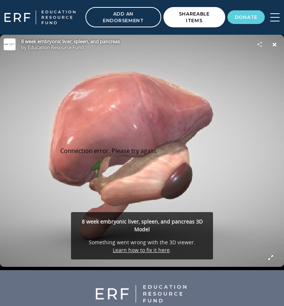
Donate (246, 17)
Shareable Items (194, 17)
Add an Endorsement (123, 17)
